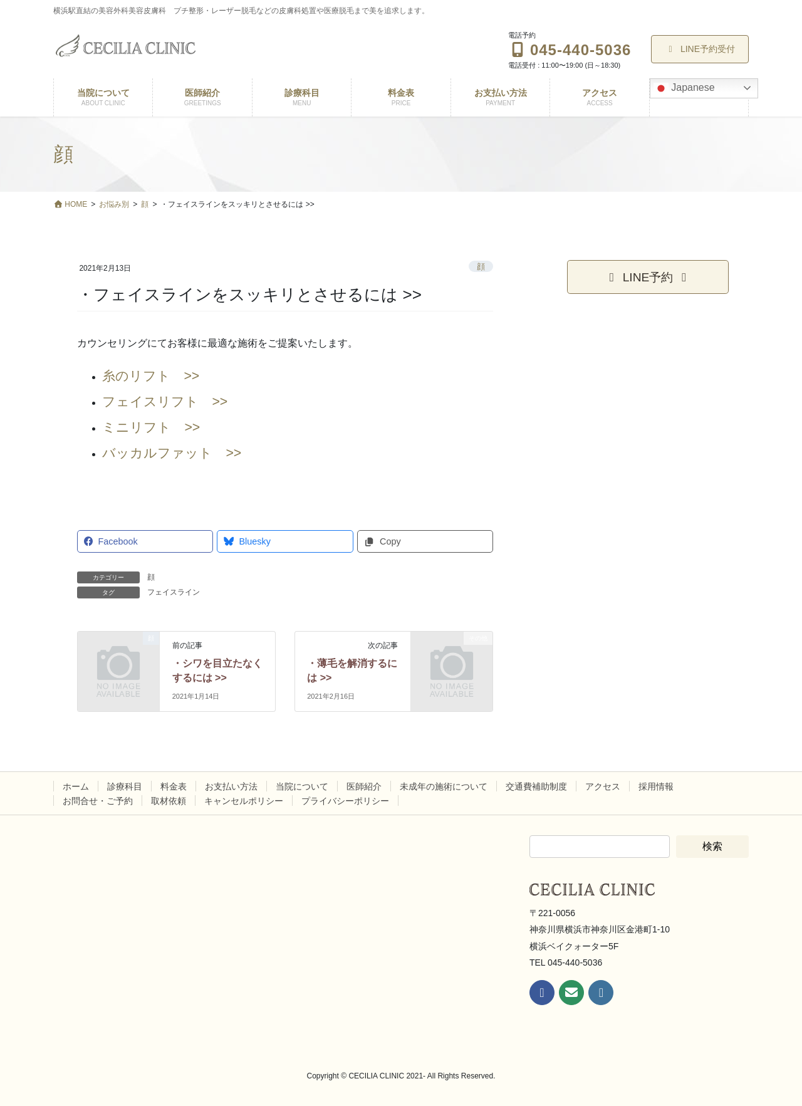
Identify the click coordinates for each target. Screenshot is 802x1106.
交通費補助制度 (536, 786)
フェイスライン (173, 592)
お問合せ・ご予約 (98, 801)
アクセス (602, 786)
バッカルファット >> (171, 453)
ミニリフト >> (151, 427)
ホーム (76, 786)
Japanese (684, 88)
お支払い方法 (231, 786)
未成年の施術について (443, 786)
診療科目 (124, 786)
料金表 (173, 786)
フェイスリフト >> (164, 401)
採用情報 (656, 786)
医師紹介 (364, 786)
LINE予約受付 (700, 49)
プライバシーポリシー (345, 801)
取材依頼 (168, 801)
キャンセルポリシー (243, 801)
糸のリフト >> (150, 375)
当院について (302, 786)
